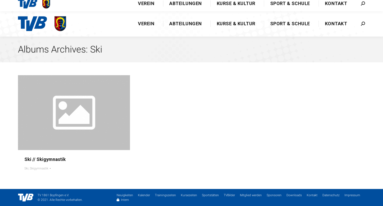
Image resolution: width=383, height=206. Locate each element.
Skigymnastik (39, 168)
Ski (26, 168)
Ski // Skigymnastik (45, 159)
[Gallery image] (74, 112)
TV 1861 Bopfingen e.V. (53, 195)
